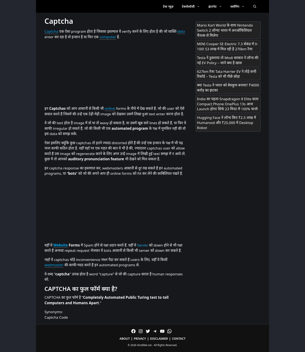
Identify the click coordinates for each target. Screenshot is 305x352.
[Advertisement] (115, 73)
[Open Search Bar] (255, 6)
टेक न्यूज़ (168, 6)
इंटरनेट (217, 6)
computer (108, 36)
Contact (179, 339)
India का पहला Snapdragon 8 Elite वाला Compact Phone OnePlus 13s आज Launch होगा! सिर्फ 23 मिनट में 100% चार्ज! (227, 103)
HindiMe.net (144, 345)
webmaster (54, 264)
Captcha (51, 31)
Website (60, 245)
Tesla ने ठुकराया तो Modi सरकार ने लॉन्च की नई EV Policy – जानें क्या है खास (227, 60)
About (124, 339)
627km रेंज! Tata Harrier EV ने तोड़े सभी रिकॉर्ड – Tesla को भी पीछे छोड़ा (226, 74)
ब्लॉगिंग (239, 6)
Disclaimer (159, 339)
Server (142, 245)
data (181, 31)
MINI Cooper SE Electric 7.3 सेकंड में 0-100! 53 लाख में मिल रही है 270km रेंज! (227, 46)
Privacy (140, 339)
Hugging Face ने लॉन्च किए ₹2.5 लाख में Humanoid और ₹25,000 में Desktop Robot (226, 122)
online (110, 108)
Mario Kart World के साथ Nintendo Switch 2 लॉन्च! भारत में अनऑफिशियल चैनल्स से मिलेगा (225, 30)
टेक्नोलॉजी (193, 6)
